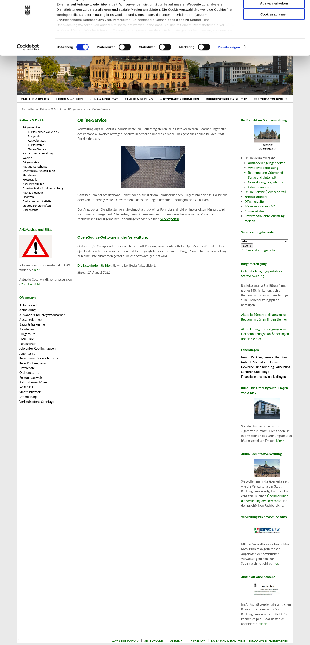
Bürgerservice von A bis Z (43, 132)
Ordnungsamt (29, 373)
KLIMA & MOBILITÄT (104, 99)
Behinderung (265, 367)
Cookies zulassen (274, 36)
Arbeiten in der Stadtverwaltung (43, 188)
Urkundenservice (260, 187)
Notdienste (27, 368)
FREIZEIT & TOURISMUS (270, 99)
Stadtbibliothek (30, 392)
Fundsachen (27, 344)
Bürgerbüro (35, 136)
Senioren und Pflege (255, 372)
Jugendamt (27, 353)
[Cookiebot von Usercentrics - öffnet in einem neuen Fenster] (28, 69)
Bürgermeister (31, 162)
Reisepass (26, 387)
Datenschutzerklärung (228, 640)
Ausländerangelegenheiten (266, 163)
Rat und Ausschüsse (35, 166)
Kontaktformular (256, 197)
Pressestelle (30, 179)
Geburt (246, 362)
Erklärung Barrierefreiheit (268, 640)
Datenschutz (30, 210)
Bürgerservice (76, 109)
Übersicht (177, 640)
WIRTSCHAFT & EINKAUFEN (179, 99)
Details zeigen (229, 69)
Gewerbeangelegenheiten (266, 182)
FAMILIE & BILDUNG (139, 99)
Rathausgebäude (33, 193)
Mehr (280, 441)
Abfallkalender (29, 305)
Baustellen (26, 329)
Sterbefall (260, 362)
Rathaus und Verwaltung (38, 153)
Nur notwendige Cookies (274, 12)
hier (36, 270)
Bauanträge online (32, 324)
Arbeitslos (283, 367)
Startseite (28, 109)
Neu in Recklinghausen (257, 357)
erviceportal (169, 219)
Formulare (26, 339)
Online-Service (101, 109)
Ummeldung (28, 397)
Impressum (197, 640)
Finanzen (28, 197)
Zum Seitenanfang (125, 640)
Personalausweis (30, 377)
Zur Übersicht (30, 284)
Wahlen (27, 158)
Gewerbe (247, 367)
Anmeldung (27, 310)
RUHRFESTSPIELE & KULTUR (226, 99)
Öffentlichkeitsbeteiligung (39, 171)
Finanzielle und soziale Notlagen (263, 377)
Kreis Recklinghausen (34, 363)
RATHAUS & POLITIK (35, 99)
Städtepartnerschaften (37, 205)
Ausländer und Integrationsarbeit (42, 315)
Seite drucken (154, 640)
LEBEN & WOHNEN (69, 99)
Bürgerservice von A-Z (260, 206)
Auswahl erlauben (274, 25)
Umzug (273, 362)
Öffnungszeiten (255, 201)
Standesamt (30, 175)
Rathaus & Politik (51, 109)
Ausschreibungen (33, 184)
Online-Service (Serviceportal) (265, 192)
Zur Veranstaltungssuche (258, 250)
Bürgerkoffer (36, 145)
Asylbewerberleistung (263, 168)
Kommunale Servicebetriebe (39, 358)
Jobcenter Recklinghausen (37, 348)
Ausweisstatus (37, 140)
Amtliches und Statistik (37, 201)
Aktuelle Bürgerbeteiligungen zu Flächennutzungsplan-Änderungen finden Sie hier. (265, 334)
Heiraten (281, 357)
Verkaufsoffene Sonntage (36, 402)
